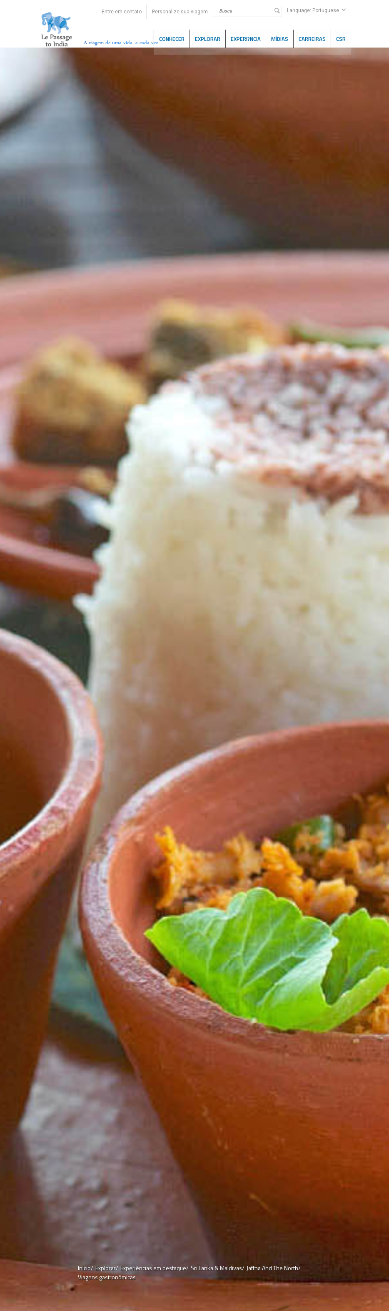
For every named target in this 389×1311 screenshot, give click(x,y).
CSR (341, 38)
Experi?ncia (246, 38)
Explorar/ (106, 1267)
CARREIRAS (312, 38)
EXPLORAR (207, 38)
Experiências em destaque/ (154, 1267)
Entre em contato (122, 12)
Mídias (279, 38)
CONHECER (172, 38)
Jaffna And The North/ (274, 1267)
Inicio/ (85, 1267)
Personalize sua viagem (180, 12)
